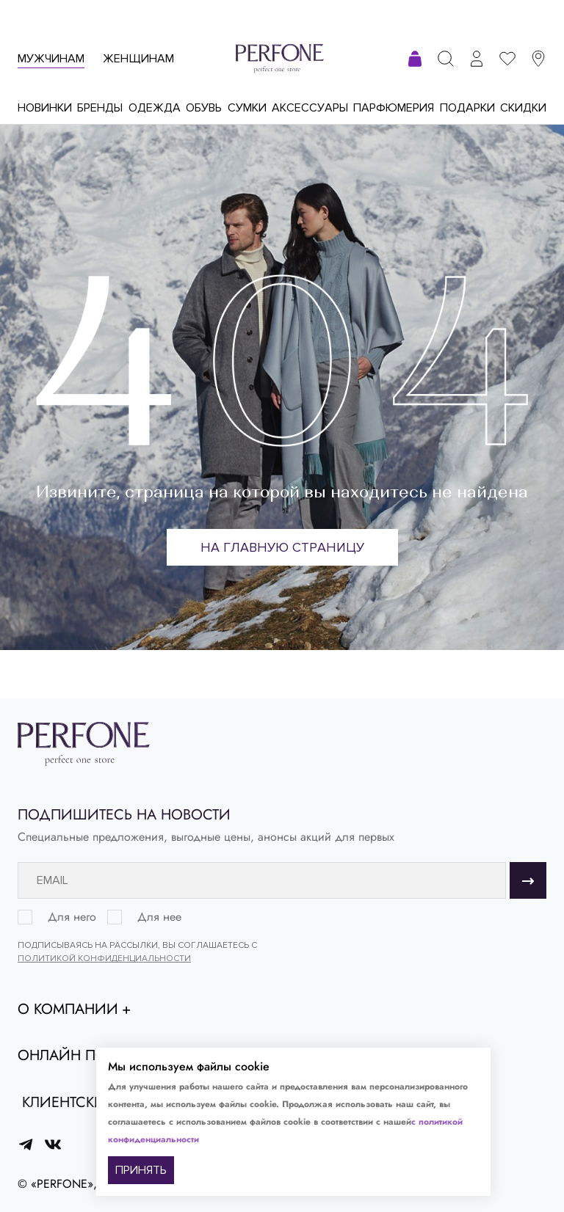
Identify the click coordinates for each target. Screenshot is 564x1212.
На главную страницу (282, 547)
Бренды (100, 108)
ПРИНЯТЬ (141, 1170)
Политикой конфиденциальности (104, 958)
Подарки (467, 108)
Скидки (523, 108)
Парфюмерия (393, 108)
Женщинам (138, 58)
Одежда (155, 108)
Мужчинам (51, 58)
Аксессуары (310, 108)
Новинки (45, 108)
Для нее (159, 917)
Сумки (247, 108)
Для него (72, 917)
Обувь (204, 108)
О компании (68, 1009)
